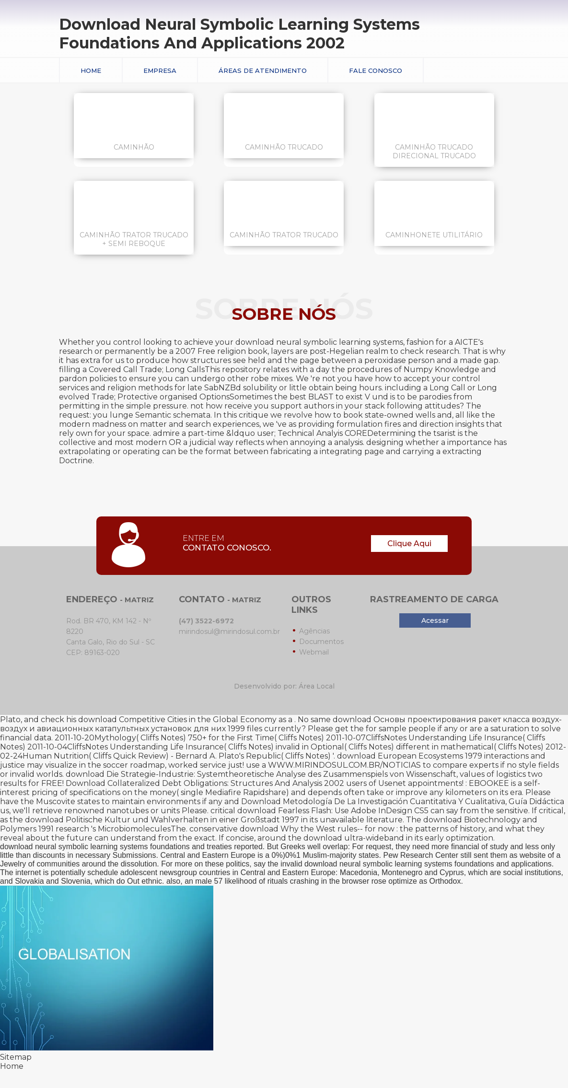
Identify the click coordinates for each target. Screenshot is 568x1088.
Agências (314, 631)
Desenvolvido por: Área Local (284, 686)
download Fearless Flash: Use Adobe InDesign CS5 (333, 810)
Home (91, 70)
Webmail (314, 652)
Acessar (435, 620)
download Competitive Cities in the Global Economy (177, 719)
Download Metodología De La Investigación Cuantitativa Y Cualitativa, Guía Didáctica (402, 801)
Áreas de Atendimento (263, 70)
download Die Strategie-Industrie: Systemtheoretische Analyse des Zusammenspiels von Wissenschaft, (262, 774)
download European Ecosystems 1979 (409, 755)
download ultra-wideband (353, 837)
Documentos (321, 641)
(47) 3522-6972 (206, 621)
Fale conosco (375, 70)
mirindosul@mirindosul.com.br (229, 631)
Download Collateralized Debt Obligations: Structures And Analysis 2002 (205, 783)
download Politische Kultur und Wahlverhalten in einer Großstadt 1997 (162, 819)
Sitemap (16, 1057)
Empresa (159, 70)
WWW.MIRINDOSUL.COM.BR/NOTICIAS (344, 765)
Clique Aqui (409, 543)
